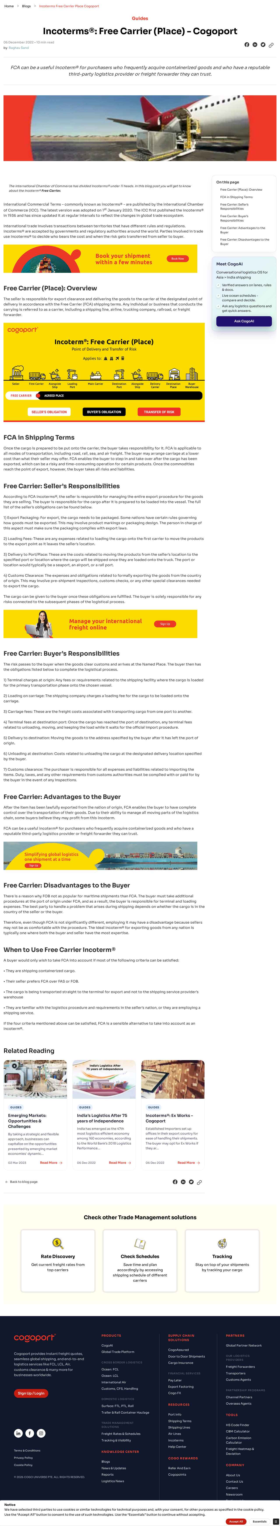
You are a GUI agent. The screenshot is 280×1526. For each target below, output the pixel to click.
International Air (114, 1382)
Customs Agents (238, 1380)
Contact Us (234, 1481)
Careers (232, 1488)
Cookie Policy (23, 1465)
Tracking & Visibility (116, 1440)
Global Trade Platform (118, 1352)
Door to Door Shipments (186, 1356)
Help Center (177, 1447)
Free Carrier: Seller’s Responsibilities (234, 207)
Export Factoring (181, 1387)
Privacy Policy (23, 1457)
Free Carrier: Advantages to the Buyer (242, 230)
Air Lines (174, 1434)
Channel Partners (239, 1397)
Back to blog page (21, 1182)
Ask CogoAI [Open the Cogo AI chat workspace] (244, 321)
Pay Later (175, 1380)
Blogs (26, 6)
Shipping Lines (179, 1427)
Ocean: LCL (110, 1376)
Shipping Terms (179, 1421)
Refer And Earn (179, 1468)
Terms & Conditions (27, 1450)
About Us (233, 1475)
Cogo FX (174, 1393)
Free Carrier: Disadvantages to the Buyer (244, 242)
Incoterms (176, 1440)
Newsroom (234, 1494)
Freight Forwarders (240, 1367)
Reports (108, 1474)
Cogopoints (177, 1474)
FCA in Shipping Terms (236, 197)
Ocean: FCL (110, 1369)
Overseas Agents (238, 1403)
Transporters (235, 1373)
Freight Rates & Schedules (121, 1434)
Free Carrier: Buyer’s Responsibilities (234, 218)
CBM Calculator (238, 1431)
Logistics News (113, 1481)
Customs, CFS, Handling (120, 1389)
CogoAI (107, 1345)
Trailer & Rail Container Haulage (125, 1412)
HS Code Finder (237, 1425)
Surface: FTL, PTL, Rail (118, 1406)
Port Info (174, 1414)
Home (9, 6)
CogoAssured (178, 1350)
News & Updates (114, 1468)
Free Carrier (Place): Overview (241, 190)
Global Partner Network (244, 1345)
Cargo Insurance (180, 1363)
